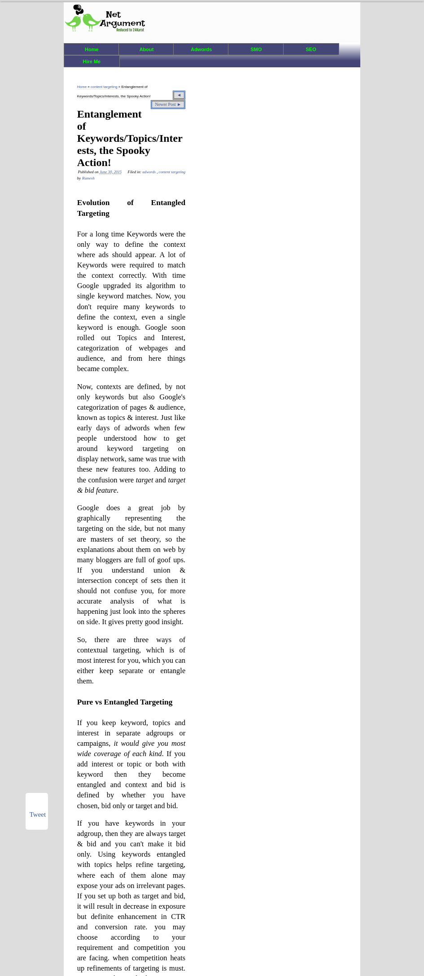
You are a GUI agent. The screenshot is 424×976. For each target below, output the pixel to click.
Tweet (38, 814)
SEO (311, 49)
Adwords (201, 49)
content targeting (104, 87)
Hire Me (92, 61)
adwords (149, 172)
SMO (256, 49)
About (147, 49)
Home (92, 49)
